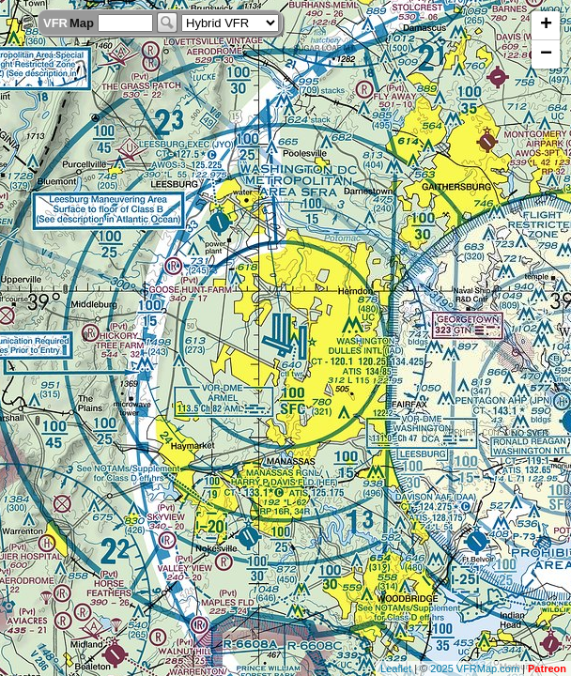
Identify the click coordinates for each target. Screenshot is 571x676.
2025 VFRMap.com (474, 668)
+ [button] (546, 25)
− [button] (546, 54)
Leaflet (395, 668)
